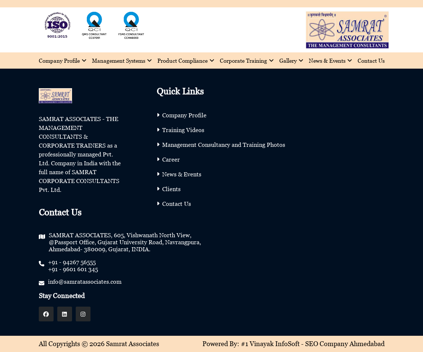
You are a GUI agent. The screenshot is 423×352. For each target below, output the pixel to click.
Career (171, 159)
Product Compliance (185, 60)
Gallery (291, 60)
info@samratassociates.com (85, 281)
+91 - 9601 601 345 (73, 269)
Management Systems (122, 60)
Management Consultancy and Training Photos (223, 144)
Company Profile (62, 60)
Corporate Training (247, 60)
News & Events (330, 60)
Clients (171, 189)
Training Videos (183, 130)
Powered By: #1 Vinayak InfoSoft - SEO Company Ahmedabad (293, 344)
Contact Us (371, 60)
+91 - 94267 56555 (72, 262)
